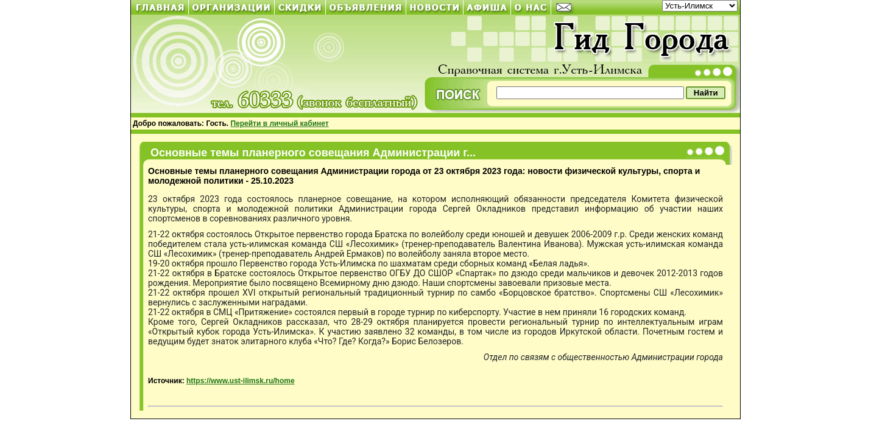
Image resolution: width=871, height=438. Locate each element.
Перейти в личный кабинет (279, 123)
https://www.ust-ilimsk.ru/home (240, 381)
